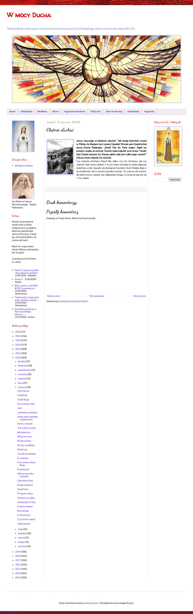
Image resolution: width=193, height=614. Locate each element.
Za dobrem (22, 458)
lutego (21, 542)
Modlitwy (42, 111)
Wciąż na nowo (24, 436)
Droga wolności (25, 485)
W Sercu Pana (24, 440)
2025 (18, 336)
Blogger (130, 603)
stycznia (22, 546)
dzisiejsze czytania (24, 165)
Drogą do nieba (25, 493)
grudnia (22, 361)
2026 (18, 331)
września (22, 374)
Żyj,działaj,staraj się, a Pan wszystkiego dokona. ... (25, 312)
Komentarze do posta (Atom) (72, 301)
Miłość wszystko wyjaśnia (25, 475)
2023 (18, 344)
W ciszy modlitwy (26, 445)
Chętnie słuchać (25, 506)
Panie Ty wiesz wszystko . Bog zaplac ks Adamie (27, 271)
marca (21, 537)
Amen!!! (19, 279)
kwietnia (22, 533)
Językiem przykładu (27, 412)
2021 (18, 353)
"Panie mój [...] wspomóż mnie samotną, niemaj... (27, 298)
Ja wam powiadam (26, 453)
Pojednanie (133, 111)
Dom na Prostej (114, 111)
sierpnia (22, 378)
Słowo (55, 111)
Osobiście (22, 395)
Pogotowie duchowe (74, 111)
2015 (18, 568)
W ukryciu (22, 449)
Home (12, 111)
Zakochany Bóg (25, 480)
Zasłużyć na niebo (26, 497)
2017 (18, 560)
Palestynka (26, 111)
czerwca (22, 387)
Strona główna (97, 296)
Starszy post (139, 296)
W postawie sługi (25, 403)
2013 (18, 577)
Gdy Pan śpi (23, 391)
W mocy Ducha (29, 15)
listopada (23, 365)
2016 (18, 564)
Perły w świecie (24, 423)
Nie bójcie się (23, 432)
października (24, 370)
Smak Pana (22, 489)
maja (20, 529)
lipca (20, 383)
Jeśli (19, 408)
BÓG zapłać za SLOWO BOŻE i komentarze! (26, 287)
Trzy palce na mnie (26, 428)
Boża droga (23, 510)
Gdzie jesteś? (23, 523)
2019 (18, 551)
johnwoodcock (91, 603)
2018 (18, 556)
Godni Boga (23, 399)
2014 (18, 573)
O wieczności (23, 515)
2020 (18, 357)
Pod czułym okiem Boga (26, 463)
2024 (18, 340)
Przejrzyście (23, 469)
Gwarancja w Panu (26, 502)
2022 (18, 349)
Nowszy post (53, 296)
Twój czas (95, 111)
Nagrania (149, 111)
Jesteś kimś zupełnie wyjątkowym (27, 418)
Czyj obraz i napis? (26, 519)
